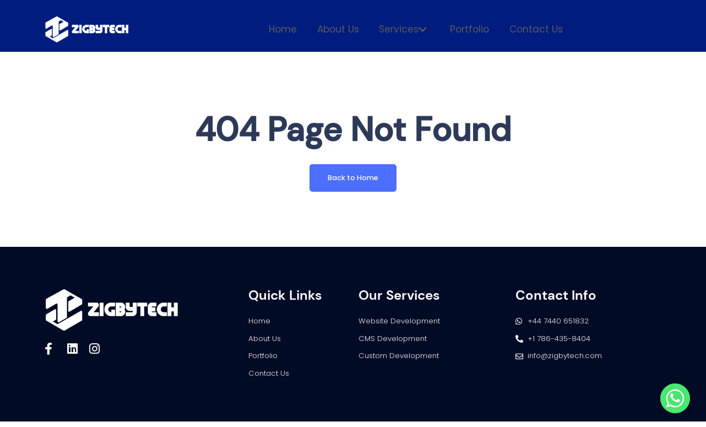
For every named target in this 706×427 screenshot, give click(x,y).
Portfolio (466, 29)
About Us (341, 29)
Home (290, 29)
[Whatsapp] (675, 398)
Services (403, 29)
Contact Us (529, 29)
